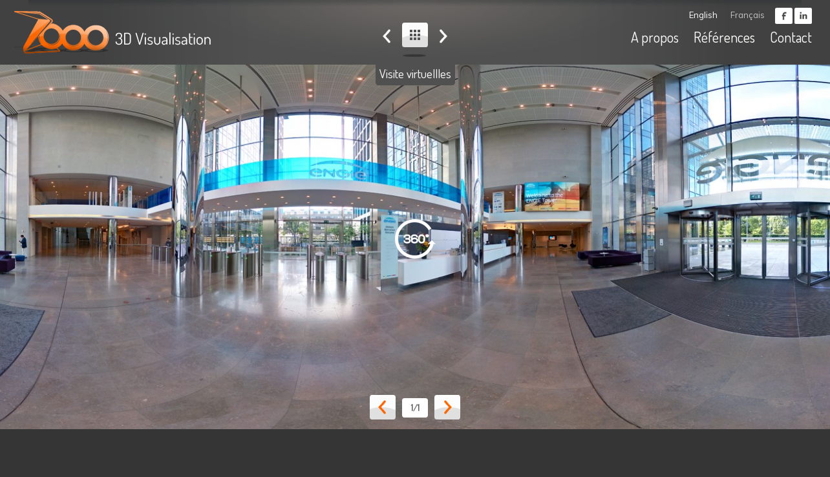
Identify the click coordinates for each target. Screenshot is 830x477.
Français (747, 15)
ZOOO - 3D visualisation (115, 32)
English (703, 15)
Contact (791, 37)
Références (724, 37)
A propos (655, 37)
